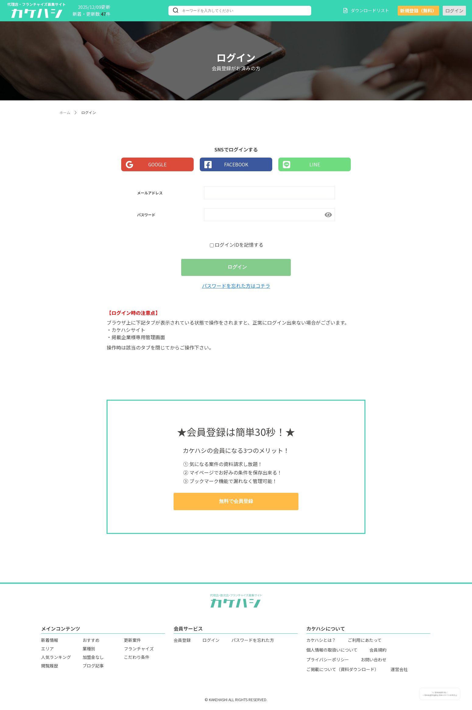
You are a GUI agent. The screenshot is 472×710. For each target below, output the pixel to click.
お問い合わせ (373, 661)
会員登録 (182, 641)
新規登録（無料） (418, 10)
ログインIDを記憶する (236, 244)
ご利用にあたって (365, 641)
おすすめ (91, 641)
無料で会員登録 (236, 503)
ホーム (64, 112)
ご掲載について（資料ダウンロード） (342, 671)
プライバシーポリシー (327, 661)
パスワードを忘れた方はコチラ (236, 287)
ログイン (454, 10)
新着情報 (49, 641)
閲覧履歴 (49, 667)
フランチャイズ (139, 650)
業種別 (89, 650)
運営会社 (399, 671)
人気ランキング (56, 658)
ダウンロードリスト (366, 10)
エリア (47, 650)
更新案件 (132, 641)
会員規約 (377, 651)
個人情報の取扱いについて (332, 651)
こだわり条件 (137, 658)
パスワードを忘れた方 (252, 641)
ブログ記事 (93, 667)
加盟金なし (93, 658)
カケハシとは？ (321, 641)
